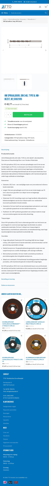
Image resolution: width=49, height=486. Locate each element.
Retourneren (7, 416)
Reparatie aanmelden (9, 410)
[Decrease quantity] (6, 114)
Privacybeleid (7, 446)
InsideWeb (21, 477)
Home (4, 19)
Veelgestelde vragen (9, 406)
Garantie (6, 420)
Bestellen (28, 115)
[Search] (29, 13)
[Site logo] (6, 7)
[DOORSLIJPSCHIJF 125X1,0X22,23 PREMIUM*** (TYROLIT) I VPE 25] (12, 309)
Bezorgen (6, 413)
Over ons (6, 432)
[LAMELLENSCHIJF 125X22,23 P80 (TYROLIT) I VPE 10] (36, 309)
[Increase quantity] (11, 114)
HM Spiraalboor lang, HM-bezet (12, 21)
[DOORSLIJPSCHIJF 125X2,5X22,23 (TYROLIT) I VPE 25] (12, 344)
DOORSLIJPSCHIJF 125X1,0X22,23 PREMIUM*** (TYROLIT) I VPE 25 (11, 324)
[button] (3, 50)
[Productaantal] (8, 114)
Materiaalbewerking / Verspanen (17, 19)
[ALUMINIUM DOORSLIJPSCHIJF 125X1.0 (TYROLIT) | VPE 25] (36, 344)
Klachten (6, 423)
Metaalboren (31, 19)
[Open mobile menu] (4, 13)
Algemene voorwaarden (10, 442)
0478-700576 (18, 2)
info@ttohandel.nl (31, 2)
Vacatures (6, 436)
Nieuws (5, 439)
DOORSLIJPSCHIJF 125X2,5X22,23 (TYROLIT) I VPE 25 (12, 359)
